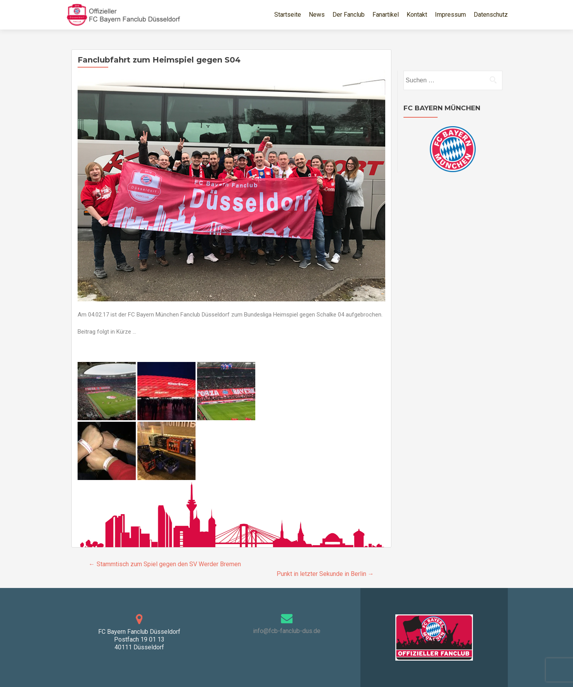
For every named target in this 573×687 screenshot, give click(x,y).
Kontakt (417, 14)
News (317, 14)
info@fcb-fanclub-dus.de (286, 631)
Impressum (450, 14)
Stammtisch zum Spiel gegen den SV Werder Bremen (165, 564)
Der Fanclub (348, 14)
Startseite (287, 14)
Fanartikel (385, 14)
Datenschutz (491, 14)
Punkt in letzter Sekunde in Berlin (325, 573)
